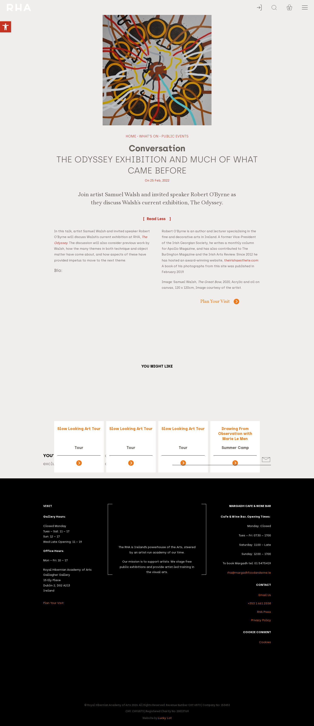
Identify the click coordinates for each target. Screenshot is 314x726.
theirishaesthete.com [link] (241, 260)
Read (157, 218)
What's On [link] (148, 136)
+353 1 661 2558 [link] (259, 603)
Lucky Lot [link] (165, 718)
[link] (5, 26)
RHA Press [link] (264, 611)
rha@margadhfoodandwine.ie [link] (249, 572)
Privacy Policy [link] (261, 620)
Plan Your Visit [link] (215, 302)
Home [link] (131, 136)
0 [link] (289, 8)
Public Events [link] (175, 136)
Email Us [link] (265, 595)
